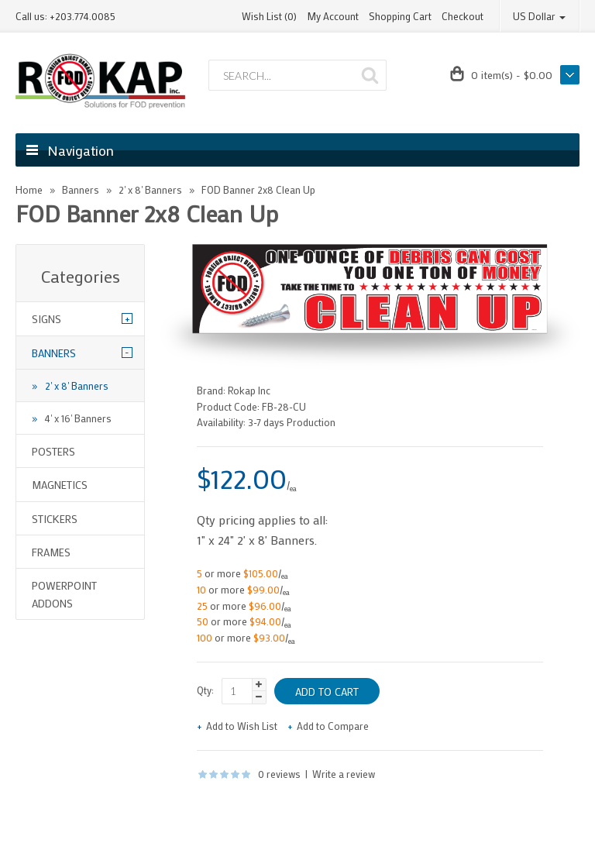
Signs (46, 318)
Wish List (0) (269, 15)
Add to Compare (333, 725)
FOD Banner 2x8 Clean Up (258, 189)
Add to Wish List (241, 725)
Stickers (54, 518)
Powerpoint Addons (64, 594)
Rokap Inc (249, 390)
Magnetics (60, 484)
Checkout (462, 15)
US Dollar (539, 15)
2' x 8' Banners (150, 189)
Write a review (343, 773)
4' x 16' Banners (78, 418)
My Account (333, 15)
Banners (80, 189)
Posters (53, 451)
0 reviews (279, 773)
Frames (51, 552)
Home (29, 189)
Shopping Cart (400, 15)
